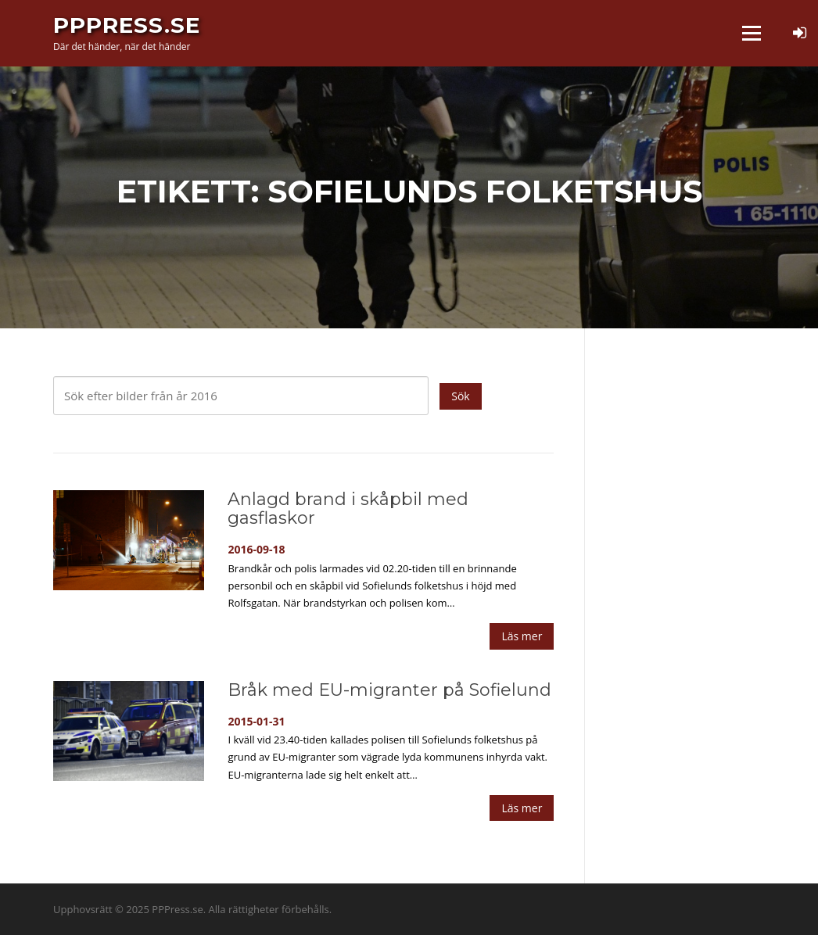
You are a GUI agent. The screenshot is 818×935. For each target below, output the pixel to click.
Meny (751, 33)
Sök (460, 396)
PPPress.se (126, 25)
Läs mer (521, 636)
